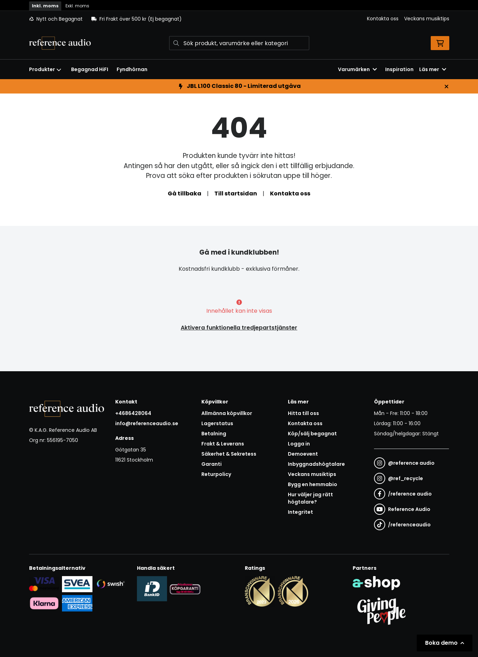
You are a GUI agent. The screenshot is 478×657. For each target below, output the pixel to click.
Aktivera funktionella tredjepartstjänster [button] (239, 328)
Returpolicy (216, 474)
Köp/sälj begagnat (312, 433)
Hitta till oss (303, 413)
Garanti (211, 464)
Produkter (45, 69)
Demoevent (303, 453)
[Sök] (239, 43)
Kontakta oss (383, 18)
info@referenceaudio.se (146, 423)
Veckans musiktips (426, 18)
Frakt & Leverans (222, 443)
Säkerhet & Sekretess (228, 453)
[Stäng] (446, 86)
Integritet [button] (300, 512)
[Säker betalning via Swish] (110, 583)
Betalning (213, 433)
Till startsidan (235, 193)
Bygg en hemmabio (312, 484)
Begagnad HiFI (89, 69)
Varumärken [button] (357, 69)
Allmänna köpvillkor (226, 413)
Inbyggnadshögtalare (316, 464)
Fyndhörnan (132, 69)
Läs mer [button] (432, 69)
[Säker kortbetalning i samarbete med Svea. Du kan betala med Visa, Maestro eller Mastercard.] (44, 583)
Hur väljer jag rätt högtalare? (310, 498)
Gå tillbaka (184, 193)
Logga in (299, 443)
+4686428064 (133, 413)
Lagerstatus (217, 423)
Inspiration (399, 69)
